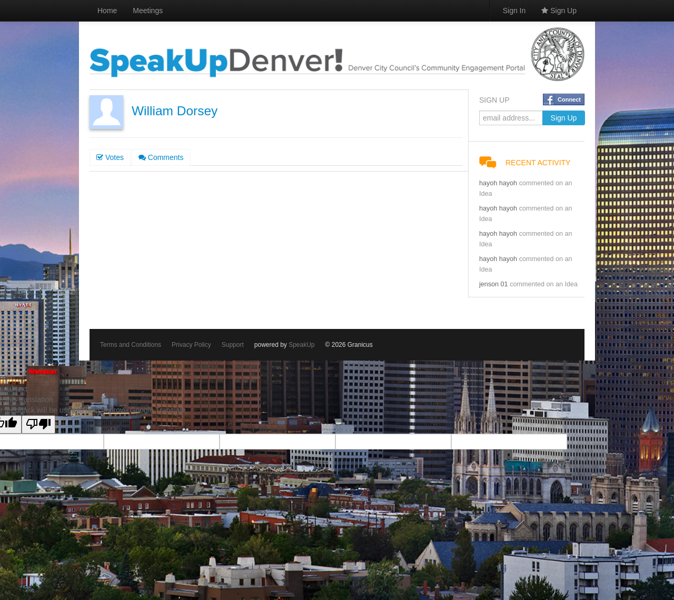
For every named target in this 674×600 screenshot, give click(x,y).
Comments (161, 157)
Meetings (148, 10)
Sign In (514, 10)
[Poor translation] (38, 424)
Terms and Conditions (130, 344)
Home (107, 10)
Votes (110, 157)
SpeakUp (301, 344)
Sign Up (559, 10)
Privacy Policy (191, 344)
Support (233, 344)
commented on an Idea (544, 284)
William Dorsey (174, 111)
